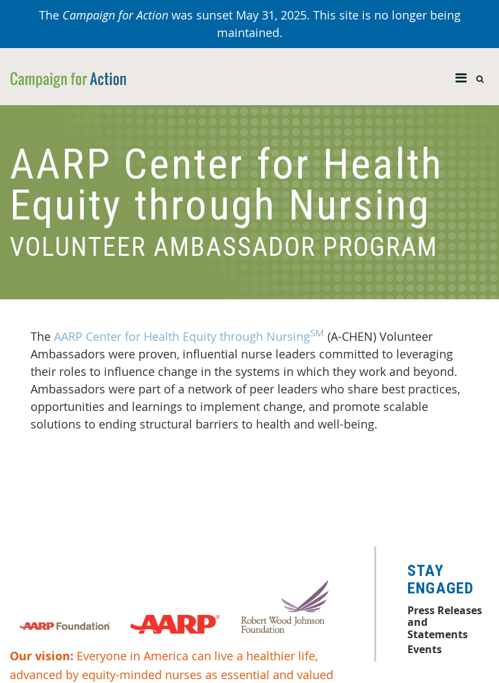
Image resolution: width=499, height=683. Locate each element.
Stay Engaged (440, 580)
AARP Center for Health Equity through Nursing (189, 336)
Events (424, 649)
